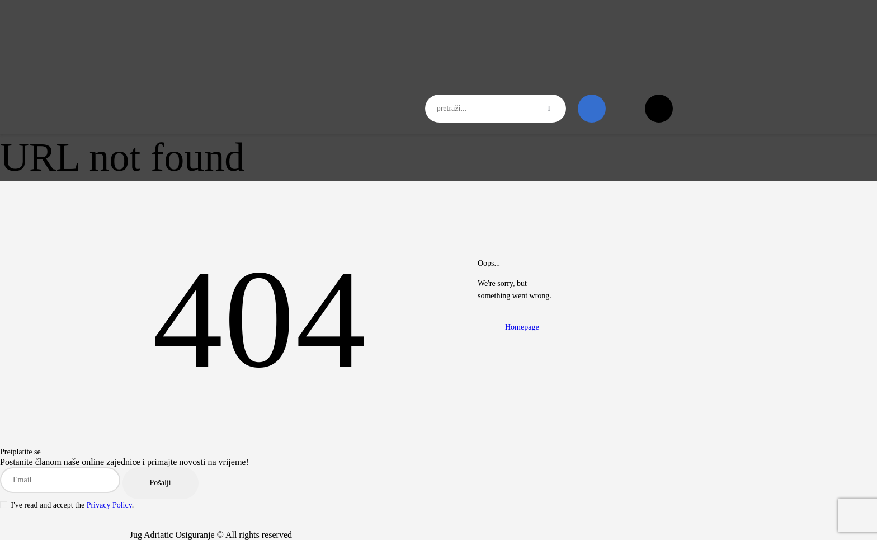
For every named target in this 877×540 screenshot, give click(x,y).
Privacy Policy (109, 505)
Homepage (522, 327)
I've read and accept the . (67, 505)
